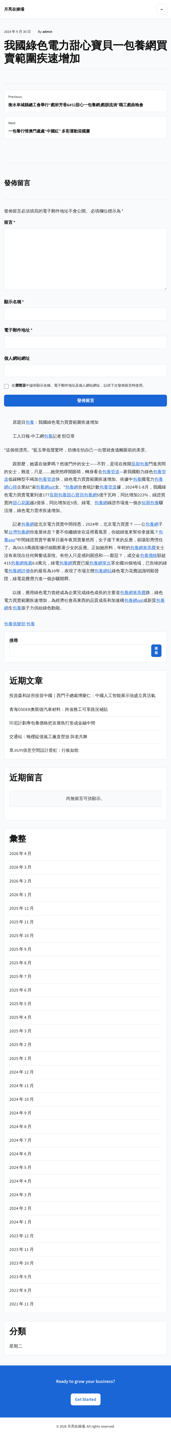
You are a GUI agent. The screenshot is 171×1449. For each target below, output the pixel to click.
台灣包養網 (19, 532)
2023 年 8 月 (20, 1290)
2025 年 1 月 (20, 1058)
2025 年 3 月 (20, 1031)
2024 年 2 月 (20, 1208)
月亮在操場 (14, 9)
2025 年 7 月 (20, 976)
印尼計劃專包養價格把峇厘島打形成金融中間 (52, 723)
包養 (30, 422)
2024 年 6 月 (20, 1154)
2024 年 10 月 (21, 1099)
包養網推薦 (21, 563)
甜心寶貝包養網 (82, 495)
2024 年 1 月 (20, 1222)
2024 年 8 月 (20, 1126)
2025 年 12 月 (21, 908)
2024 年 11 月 (21, 1086)
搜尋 (13, 640)
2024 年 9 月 (20, 1113)
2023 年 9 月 (20, 1277)
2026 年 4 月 (20, 853)
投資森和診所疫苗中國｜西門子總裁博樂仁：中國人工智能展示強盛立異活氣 (82, 695)
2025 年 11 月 (21, 922)
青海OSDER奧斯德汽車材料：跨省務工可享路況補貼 (58, 709)
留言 (9, 222)
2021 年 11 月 (21, 1304)
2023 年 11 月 (21, 1249)
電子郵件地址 (18, 330)
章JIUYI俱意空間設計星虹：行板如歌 (44, 750)
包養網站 (103, 571)
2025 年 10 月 (21, 935)
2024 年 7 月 (20, 1140)
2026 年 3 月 (20, 867)
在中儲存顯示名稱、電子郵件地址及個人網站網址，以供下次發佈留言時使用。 (79, 385)
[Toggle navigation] (161, 9)
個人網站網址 (17, 358)
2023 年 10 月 (21, 1263)
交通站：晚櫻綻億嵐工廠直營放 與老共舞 (48, 737)
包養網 (71, 487)
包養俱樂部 (15, 624)
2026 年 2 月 (20, 881)
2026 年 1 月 (20, 895)
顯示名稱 (14, 302)
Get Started (85, 1399)
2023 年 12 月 (21, 1236)
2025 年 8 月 (20, 963)
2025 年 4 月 (20, 1017)
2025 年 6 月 (20, 990)
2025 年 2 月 (20, 1044)
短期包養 (150, 503)
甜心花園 (21, 503)
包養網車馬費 (143, 548)
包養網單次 (100, 563)
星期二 (15, 1346)
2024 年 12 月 (21, 1072)
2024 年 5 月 (20, 1167)
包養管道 (110, 472)
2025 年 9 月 (20, 949)
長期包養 (140, 464)
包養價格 (148, 555)
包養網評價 (19, 571)
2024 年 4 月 (20, 1181)
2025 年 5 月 (20, 1004)
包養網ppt (45, 487)
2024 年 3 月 (20, 1195)
